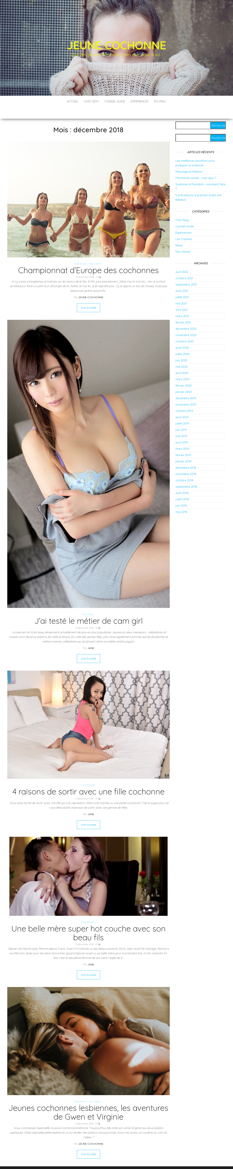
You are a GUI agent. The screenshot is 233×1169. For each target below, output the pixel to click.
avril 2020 (181, 361)
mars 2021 (182, 304)
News (179, 234)
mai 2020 (181, 355)
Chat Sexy (91, 101)
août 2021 (181, 279)
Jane (90, 636)
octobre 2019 (184, 399)
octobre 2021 (184, 267)
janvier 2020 (183, 380)
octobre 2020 (184, 330)
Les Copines (95, 252)
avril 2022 (181, 260)
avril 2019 (181, 431)
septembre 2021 (186, 273)
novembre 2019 (185, 393)
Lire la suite (88, 296)
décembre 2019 (185, 387)
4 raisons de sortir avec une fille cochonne (88, 780)
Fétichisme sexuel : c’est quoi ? (195, 166)
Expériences (139, 101)
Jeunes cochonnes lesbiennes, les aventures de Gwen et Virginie (88, 1100)
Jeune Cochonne (116, 45)
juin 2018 (181, 494)
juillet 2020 (182, 342)
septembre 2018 (186, 475)
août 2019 (182, 405)
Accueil (72, 101)
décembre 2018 (185, 456)
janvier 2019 (183, 450)
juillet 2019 (182, 412)
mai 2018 (181, 500)
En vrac (160, 101)
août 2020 (182, 336)
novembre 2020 (186, 323)
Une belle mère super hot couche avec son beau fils (88, 921)
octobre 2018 (184, 469)
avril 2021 (181, 298)
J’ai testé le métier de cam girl (88, 609)
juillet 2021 (182, 285)
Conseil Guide (115, 101)
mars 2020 (182, 368)
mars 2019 (182, 437)
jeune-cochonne (90, 285)
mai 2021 (181, 292)
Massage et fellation (189, 160)
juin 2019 (181, 418)
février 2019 (183, 443)
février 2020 (183, 374)
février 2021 (183, 311)
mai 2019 (181, 424)
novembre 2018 (185, 462)
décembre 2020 (186, 317)
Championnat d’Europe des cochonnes (88, 259)
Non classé (182, 240)
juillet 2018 (182, 488)
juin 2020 (181, 349)
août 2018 (182, 481)
